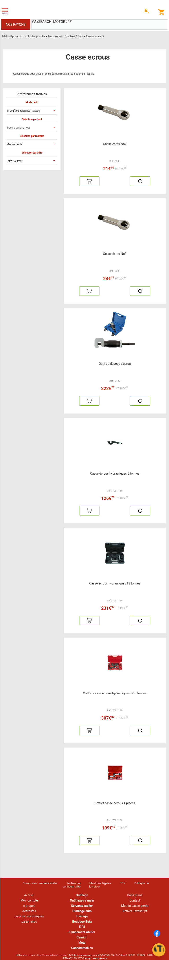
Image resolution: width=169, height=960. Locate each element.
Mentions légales (100, 883)
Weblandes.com (100, 958)
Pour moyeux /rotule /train (65, 36)
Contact (134, 900)
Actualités (29, 911)
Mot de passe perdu (134, 905)
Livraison (95, 886)
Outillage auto (36, 36)
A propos (29, 905)
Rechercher (73, 883)
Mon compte (29, 900)
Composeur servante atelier (40, 883)
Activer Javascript (135, 911)
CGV (122, 883)
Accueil (29, 895)
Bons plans (134, 895)
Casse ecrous (95, 36)
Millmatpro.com (12, 36)
